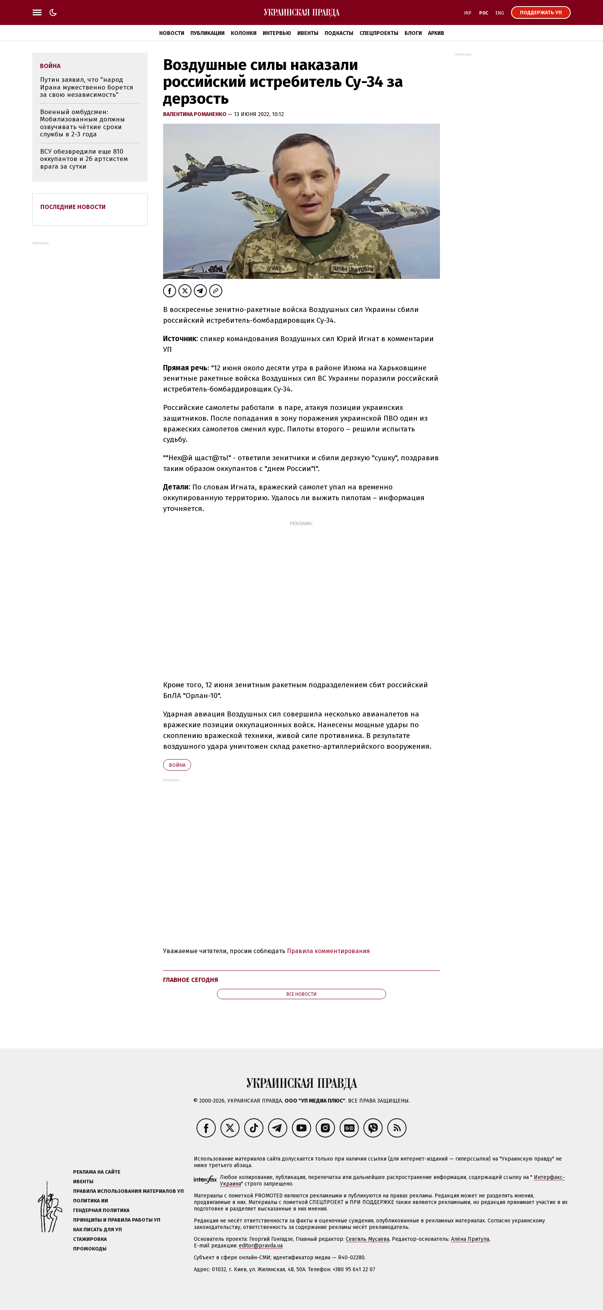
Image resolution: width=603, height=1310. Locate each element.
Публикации (207, 33)
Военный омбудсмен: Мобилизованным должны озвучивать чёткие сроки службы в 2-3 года (82, 123)
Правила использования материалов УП (128, 1191)
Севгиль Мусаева (367, 1239)
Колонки (244, 33)
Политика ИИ (90, 1201)
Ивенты (307, 33)
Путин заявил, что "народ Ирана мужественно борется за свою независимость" (86, 87)
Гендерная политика (101, 1210)
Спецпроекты (379, 33)
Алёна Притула (470, 1239)
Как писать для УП (97, 1229)
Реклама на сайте (96, 1172)
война (177, 765)
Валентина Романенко (195, 114)
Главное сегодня (190, 979)
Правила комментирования (328, 951)
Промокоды (90, 1249)
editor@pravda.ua (261, 1245)
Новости (171, 33)
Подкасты (339, 33)
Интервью (277, 33)
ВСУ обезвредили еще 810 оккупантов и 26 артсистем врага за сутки (84, 159)
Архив (436, 33)
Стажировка (90, 1239)
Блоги (413, 33)
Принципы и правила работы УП (116, 1220)
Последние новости (73, 207)
